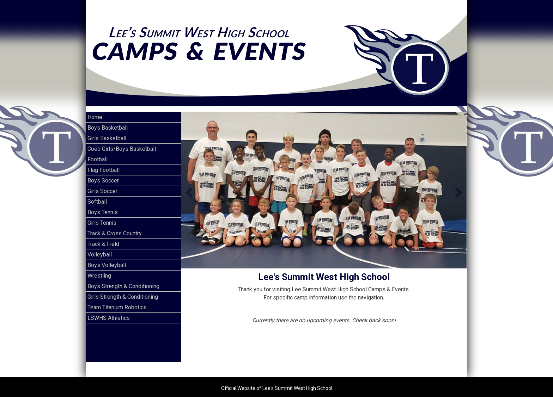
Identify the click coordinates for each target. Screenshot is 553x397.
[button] (188, 184)
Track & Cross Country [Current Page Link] (114, 227)
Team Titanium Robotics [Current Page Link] (117, 301)
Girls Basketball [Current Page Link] (106, 132)
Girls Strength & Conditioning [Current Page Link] (122, 290)
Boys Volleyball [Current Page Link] (106, 258)
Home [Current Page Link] (94, 110)
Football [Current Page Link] (97, 153)
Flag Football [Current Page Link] (103, 163)
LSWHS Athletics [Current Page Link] (108, 311)
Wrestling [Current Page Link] (99, 269)
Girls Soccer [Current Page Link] (102, 184)
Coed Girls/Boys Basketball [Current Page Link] (121, 142)
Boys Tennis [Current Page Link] (102, 206)
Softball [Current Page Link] (97, 195)
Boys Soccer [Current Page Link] (103, 174)
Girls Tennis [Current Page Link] (101, 216)
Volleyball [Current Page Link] (99, 248)
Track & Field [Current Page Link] (103, 237)
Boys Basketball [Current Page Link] (107, 121)
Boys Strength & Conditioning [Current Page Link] (123, 280)
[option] (324, 184)
